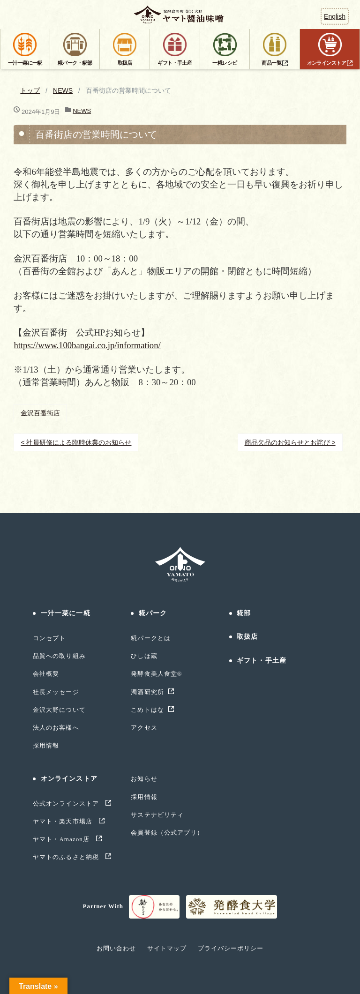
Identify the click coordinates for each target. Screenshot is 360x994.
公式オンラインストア (67, 803)
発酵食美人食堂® (156, 673)
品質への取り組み (59, 655)
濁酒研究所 (147, 691)
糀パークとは (150, 638)
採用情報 (46, 745)
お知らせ (144, 778)
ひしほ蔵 (144, 655)
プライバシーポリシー (230, 948)
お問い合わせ (116, 948)
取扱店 (247, 636)
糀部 (244, 613)
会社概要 (46, 673)
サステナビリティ (157, 814)
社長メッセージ (56, 691)
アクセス (144, 727)
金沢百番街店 (40, 413)
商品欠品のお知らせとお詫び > (290, 442)
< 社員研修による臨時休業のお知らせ (76, 442)
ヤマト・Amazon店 (62, 839)
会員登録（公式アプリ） (167, 832)
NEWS (63, 90)
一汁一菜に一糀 (65, 613)
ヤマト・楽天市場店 (63, 821)
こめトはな (147, 709)
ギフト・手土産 (261, 660)
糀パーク (153, 613)
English (334, 16)
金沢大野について (59, 709)
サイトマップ (167, 948)
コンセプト (49, 638)
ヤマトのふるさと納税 (67, 856)
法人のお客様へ (56, 727)
